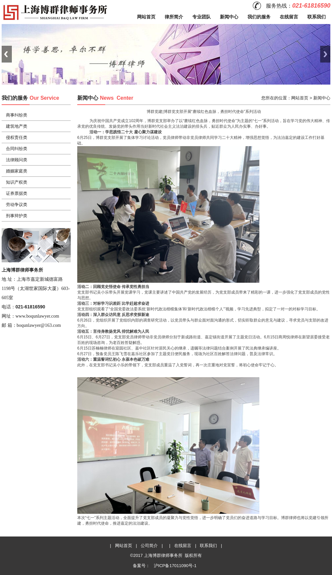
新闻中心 (229, 16)
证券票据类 (16, 193)
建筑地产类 (16, 126)
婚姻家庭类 (16, 171)
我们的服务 (259, 16)
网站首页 (146, 16)
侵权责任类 (16, 137)
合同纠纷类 (16, 148)
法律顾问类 (16, 159)
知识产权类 (16, 182)
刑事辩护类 (16, 215)
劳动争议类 (16, 204)
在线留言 (289, 16)
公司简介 (149, 545)
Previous (7, 54)
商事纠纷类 (16, 115)
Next (325, 54)
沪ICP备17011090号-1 (175, 565)
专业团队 (201, 16)
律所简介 (174, 16)
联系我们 (316, 16)
